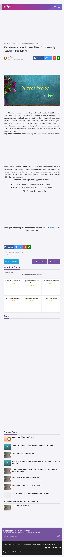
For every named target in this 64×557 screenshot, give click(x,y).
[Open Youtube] (56, 547)
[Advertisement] (34, 26)
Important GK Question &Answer (24, 437)
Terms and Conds (50, 544)
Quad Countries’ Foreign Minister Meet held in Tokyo (31, 493)
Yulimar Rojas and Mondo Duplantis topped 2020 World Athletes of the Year (36, 462)
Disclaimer (27, 544)
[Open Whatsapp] (59, 547)
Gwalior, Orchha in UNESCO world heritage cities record (32, 445)
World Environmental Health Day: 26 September (21, 501)
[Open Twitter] (49, 547)
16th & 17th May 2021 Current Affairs (25, 477)
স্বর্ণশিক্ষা (52, 228)
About (5, 544)
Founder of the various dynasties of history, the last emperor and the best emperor (35, 470)
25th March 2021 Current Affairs (23, 453)
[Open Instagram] (53, 547)
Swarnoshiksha (19, 552)
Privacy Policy (37, 544)
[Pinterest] (54, 58)
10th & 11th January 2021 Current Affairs (27, 485)
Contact (11, 544)
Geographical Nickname (20, 505)
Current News (11, 255)
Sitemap (19, 544)
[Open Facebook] (46, 547)
